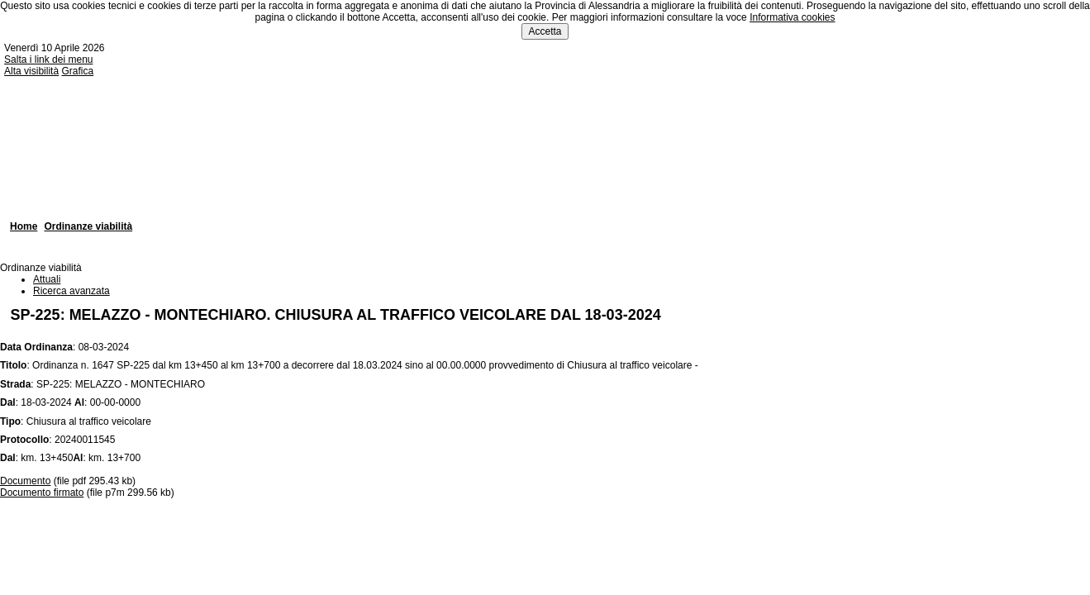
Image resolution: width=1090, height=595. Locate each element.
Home (23, 226)
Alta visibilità (31, 71)
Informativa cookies (792, 17)
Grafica (77, 71)
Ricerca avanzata (71, 291)
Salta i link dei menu (48, 59)
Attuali (46, 279)
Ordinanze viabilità (88, 226)
